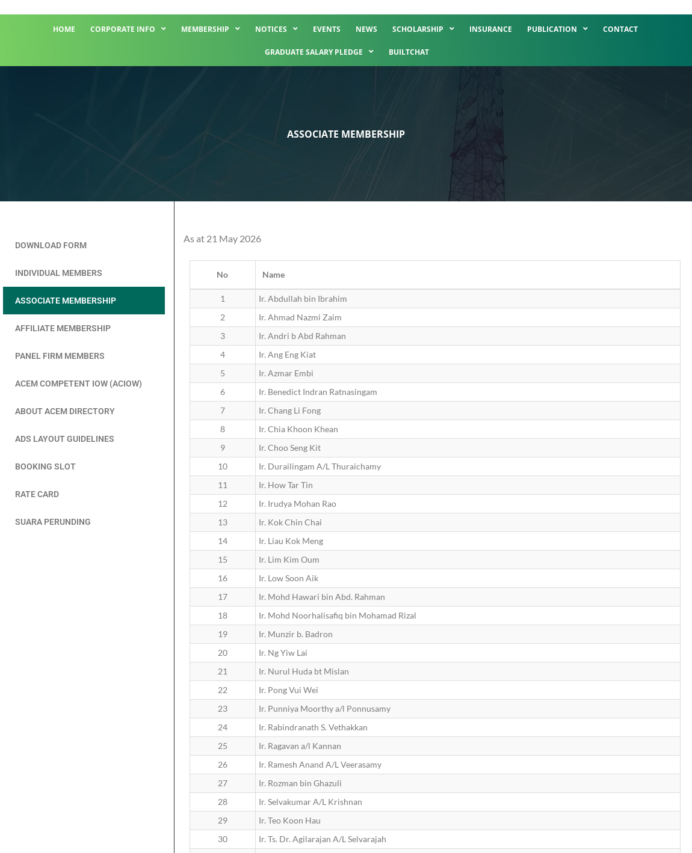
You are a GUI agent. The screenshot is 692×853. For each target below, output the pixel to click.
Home (64, 29)
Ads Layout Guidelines (64, 439)
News (366, 29)
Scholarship (423, 28)
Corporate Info (128, 28)
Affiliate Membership (63, 328)
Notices (276, 28)
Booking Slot (45, 466)
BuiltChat (409, 52)
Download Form (51, 245)
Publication (557, 28)
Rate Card (37, 494)
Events (327, 29)
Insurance (490, 29)
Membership (210, 28)
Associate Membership (65, 300)
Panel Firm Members (60, 356)
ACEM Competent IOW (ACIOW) (78, 383)
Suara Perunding (53, 522)
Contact (620, 29)
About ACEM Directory (65, 411)
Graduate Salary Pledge (319, 51)
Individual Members (58, 273)
